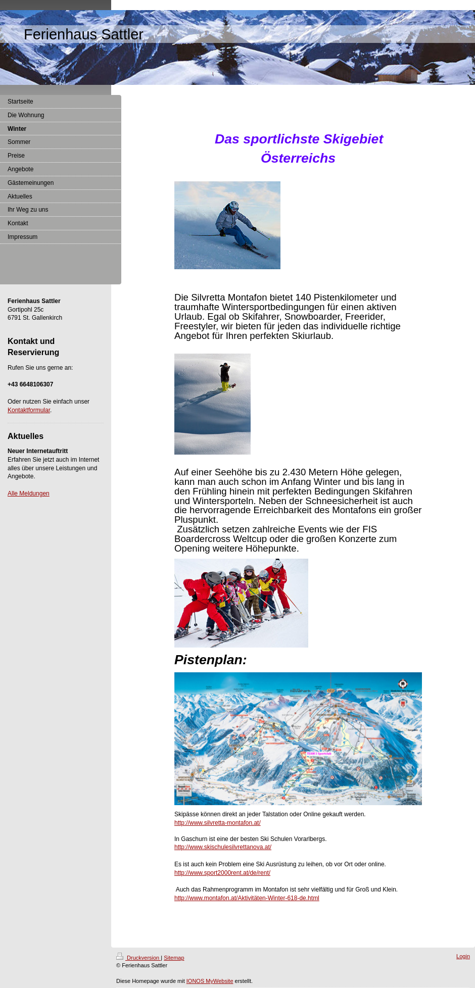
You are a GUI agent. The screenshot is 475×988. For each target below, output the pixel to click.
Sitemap (174, 958)
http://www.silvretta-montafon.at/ (217, 822)
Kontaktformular (29, 410)
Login (463, 956)
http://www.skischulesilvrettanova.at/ (222, 847)
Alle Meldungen (29, 493)
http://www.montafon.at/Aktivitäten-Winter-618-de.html (246, 898)
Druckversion (138, 958)
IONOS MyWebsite (209, 981)
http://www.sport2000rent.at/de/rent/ (222, 872)
